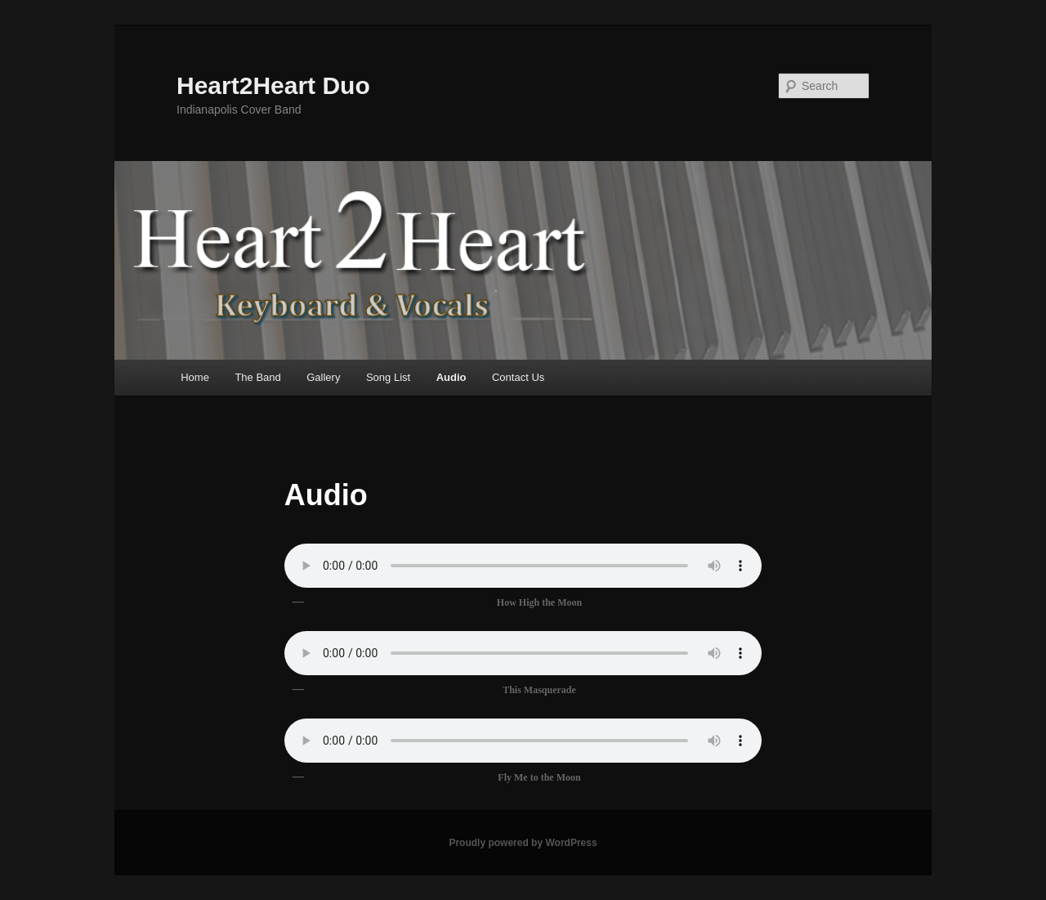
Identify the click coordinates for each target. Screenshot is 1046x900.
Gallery (323, 377)
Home (195, 377)
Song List (388, 377)
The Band (257, 377)
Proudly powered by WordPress (523, 843)
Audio (451, 377)
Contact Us (518, 377)
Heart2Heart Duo (273, 85)
